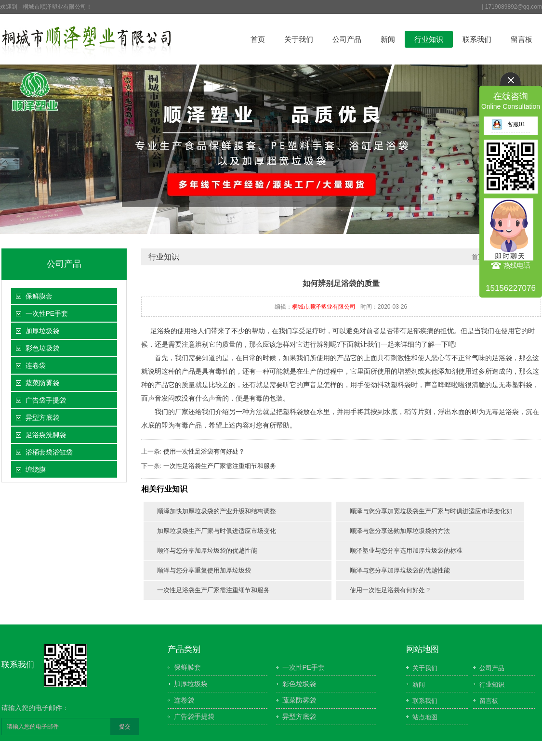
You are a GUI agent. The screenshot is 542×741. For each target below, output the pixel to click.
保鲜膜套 (39, 296)
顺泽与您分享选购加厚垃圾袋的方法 (400, 530)
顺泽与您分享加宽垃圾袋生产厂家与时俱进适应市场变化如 (431, 511)
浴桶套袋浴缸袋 (49, 452)
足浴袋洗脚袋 (46, 435)
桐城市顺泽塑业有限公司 (324, 306)
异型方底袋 (42, 417)
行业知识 (428, 39)
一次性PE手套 (47, 313)
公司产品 (346, 39)
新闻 (388, 39)
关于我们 (298, 39)
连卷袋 (36, 365)
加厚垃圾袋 (42, 331)
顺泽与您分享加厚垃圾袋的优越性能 (207, 550)
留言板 (521, 39)
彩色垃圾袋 (42, 348)
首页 (258, 39)
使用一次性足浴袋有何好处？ (204, 451)
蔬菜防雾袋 (42, 383)
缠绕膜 (36, 469)
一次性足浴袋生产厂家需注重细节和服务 (219, 465)
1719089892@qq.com (513, 6)
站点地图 (424, 717)
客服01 (508, 124)
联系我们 (477, 39)
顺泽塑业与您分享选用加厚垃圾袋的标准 (406, 550)
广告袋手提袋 (46, 400)
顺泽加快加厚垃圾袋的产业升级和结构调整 (216, 511)
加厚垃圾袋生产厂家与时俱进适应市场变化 (216, 530)
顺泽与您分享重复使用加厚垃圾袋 (204, 570)
